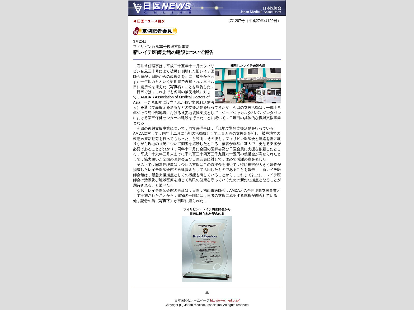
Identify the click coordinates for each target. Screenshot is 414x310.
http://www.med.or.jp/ (224, 300)
